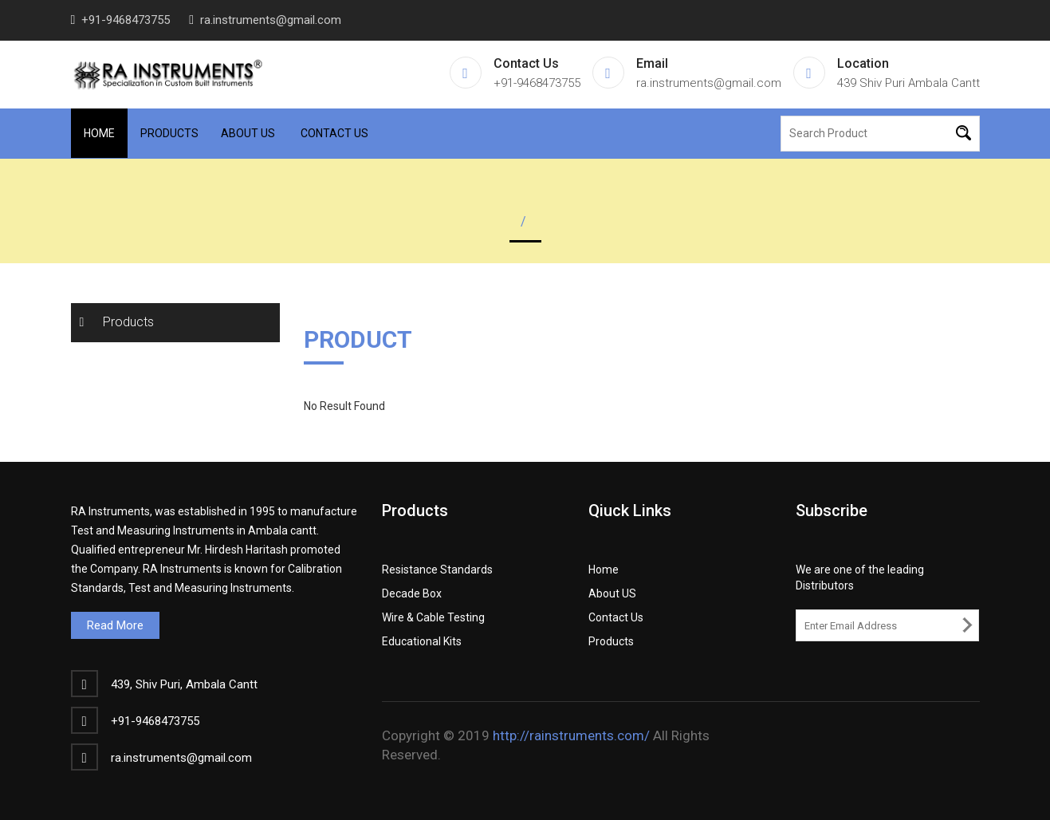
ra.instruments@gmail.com (270, 20)
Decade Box (412, 593)
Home (99, 133)
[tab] (176, 322)
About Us (248, 133)
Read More (115, 625)
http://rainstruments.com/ (571, 735)
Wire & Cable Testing (433, 617)
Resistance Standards (437, 569)
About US (612, 593)
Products (169, 133)
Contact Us (334, 133)
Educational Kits (422, 641)
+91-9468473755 (125, 20)
